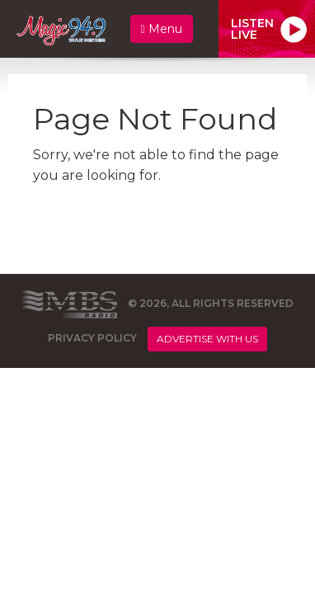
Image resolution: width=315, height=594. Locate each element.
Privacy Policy (92, 338)
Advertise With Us (207, 338)
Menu (161, 28)
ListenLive (252, 29)
